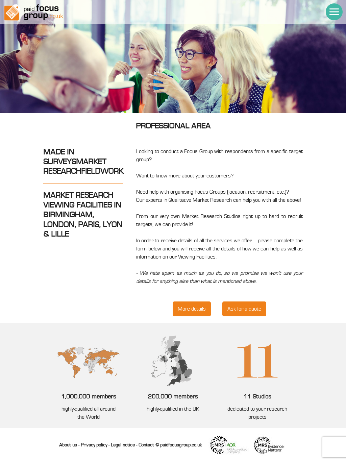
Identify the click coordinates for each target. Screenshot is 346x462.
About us (68, 445)
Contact (146, 445)
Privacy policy (94, 445)
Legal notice (123, 445)
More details (192, 309)
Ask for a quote (244, 309)
